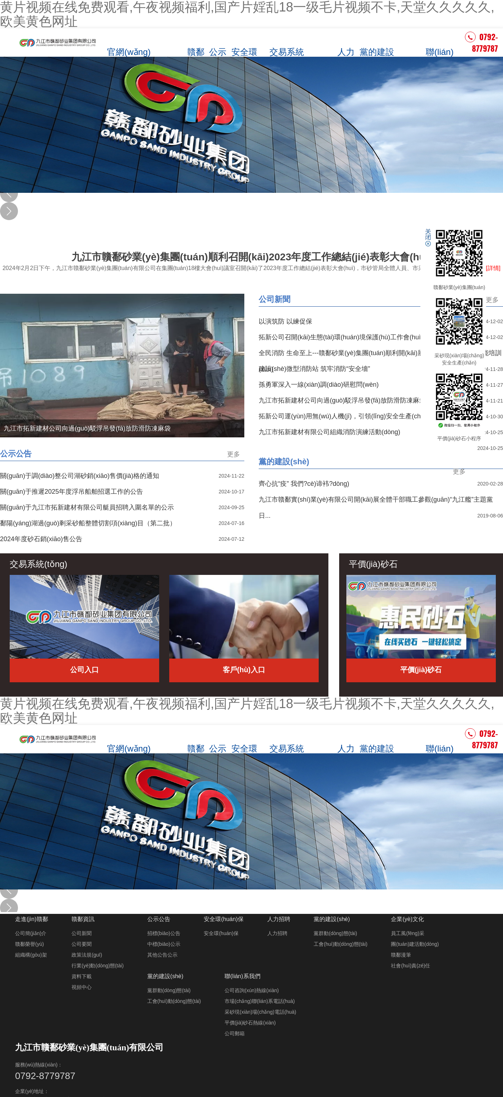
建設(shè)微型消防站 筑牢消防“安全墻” (314, 385)
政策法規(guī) (86, 970)
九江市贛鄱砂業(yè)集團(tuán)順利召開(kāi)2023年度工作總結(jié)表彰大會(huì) (251, 278)
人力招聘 (348, 47)
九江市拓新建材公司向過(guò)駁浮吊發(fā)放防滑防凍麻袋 (342, 416)
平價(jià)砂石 (320, 50)
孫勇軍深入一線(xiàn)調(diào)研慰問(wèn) (319, 400)
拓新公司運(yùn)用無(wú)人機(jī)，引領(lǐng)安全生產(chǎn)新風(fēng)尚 (362, 432)
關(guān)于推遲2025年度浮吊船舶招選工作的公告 (71, 507)
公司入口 (84, 686)
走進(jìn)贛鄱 (174, 50)
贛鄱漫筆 (401, 970)
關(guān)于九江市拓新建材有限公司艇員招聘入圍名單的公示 (87, 523)
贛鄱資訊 (202, 47)
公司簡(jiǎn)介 (30, 948)
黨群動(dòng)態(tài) (335, 948)
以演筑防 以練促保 (285, 337)
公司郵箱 (235, 1047)
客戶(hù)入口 (244, 686)
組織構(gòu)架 (31, 970)
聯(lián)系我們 (437, 47)
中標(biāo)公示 (163, 959)
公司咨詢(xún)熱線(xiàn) (252, 1004)
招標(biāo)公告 (163, 948)
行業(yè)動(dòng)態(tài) (97, 981)
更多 (492, 316)
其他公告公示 (162, 970)
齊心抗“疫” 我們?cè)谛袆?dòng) (304, 499)
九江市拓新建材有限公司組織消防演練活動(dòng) (329, 448)
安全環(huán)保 (254, 47)
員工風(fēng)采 (407, 948)
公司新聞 (274, 315)
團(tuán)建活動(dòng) (415, 959)
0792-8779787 (481, 50)
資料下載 (81, 991)
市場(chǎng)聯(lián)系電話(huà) (260, 1015)
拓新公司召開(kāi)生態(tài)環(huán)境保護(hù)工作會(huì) (341, 353)
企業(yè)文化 (406, 50)
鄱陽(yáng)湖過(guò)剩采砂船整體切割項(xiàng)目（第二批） (88, 539)
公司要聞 (81, 959)
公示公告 (225, 47)
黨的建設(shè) (376, 47)
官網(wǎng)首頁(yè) (138, 47)
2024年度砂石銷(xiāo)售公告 (41, 555)
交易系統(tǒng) (289, 47)
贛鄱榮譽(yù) (29, 959)
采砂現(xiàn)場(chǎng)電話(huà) (260, 1026)
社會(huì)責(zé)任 (410, 981)
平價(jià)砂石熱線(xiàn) (250, 1037)
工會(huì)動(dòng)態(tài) (340, 959)
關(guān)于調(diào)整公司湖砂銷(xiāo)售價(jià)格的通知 (79, 492)
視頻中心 (81, 1002)
